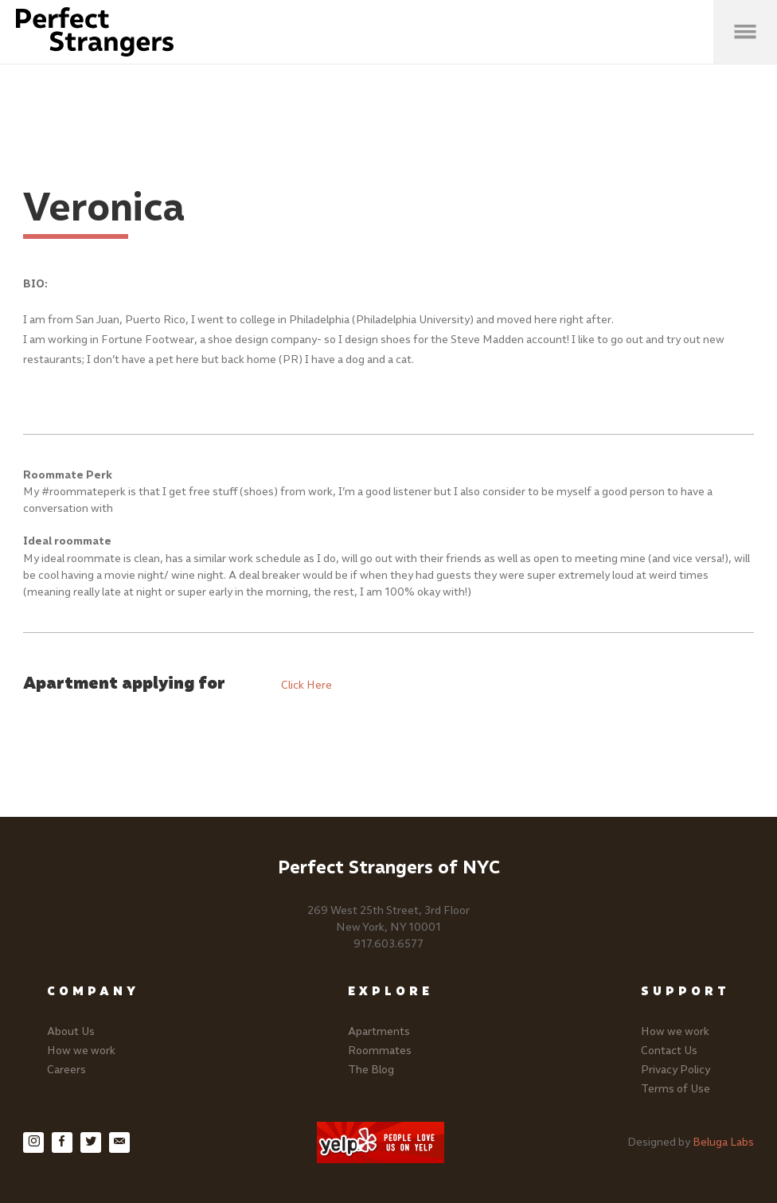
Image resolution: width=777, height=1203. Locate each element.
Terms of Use (675, 1089)
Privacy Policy (675, 1069)
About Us (71, 1031)
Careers (66, 1069)
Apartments (379, 1031)
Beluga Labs (723, 1142)
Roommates (380, 1050)
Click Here (306, 685)
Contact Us (669, 1050)
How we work (81, 1050)
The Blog (371, 1069)
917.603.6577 (388, 944)
